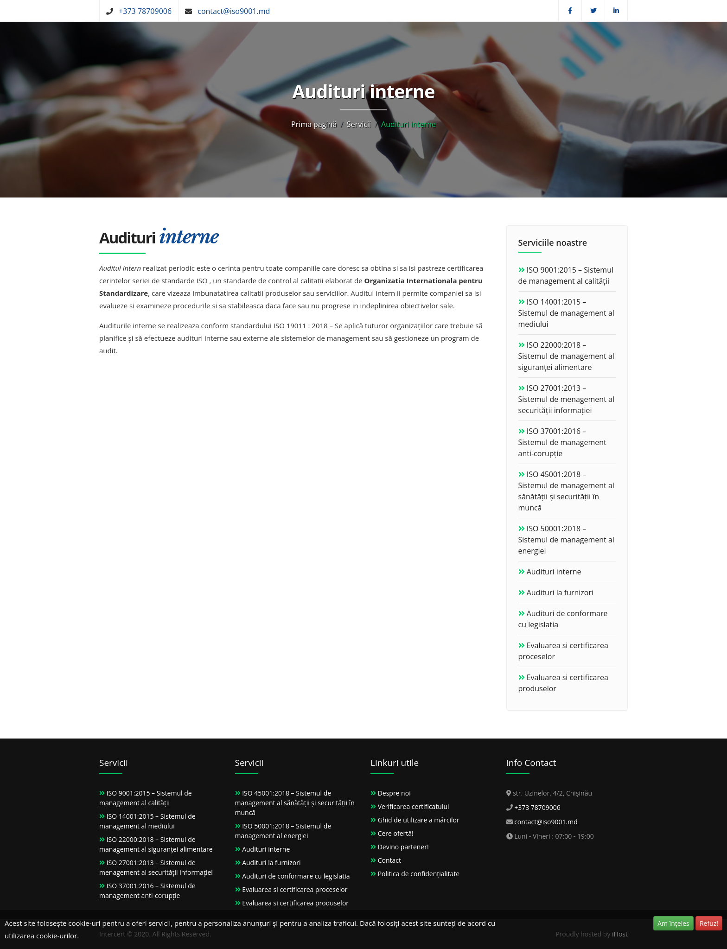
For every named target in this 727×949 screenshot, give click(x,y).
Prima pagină (314, 124)
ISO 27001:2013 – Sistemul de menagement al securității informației (566, 399)
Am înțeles (673, 923)
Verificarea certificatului (413, 806)
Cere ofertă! (396, 833)
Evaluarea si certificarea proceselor (294, 889)
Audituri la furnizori (560, 592)
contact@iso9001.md (234, 11)
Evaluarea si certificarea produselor (295, 902)
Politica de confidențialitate (419, 873)
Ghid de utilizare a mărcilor (418, 819)
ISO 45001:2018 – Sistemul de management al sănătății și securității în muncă (295, 803)
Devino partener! (403, 846)
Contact (389, 860)
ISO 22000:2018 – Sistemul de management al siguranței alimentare (566, 356)
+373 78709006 (145, 11)
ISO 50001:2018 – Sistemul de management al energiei (566, 539)
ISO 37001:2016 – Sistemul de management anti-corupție (562, 442)
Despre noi (394, 793)
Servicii (359, 124)
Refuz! (709, 923)
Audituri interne (554, 572)
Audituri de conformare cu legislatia (296, 876)
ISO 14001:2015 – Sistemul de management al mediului (566, 313)
